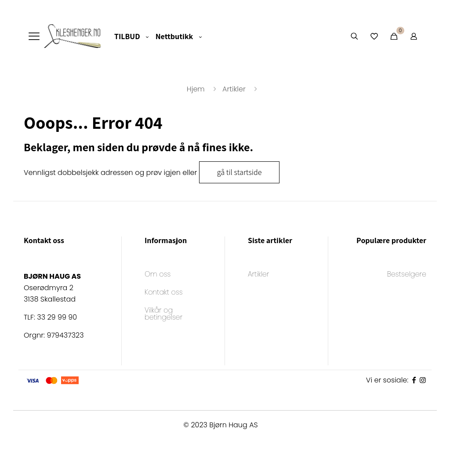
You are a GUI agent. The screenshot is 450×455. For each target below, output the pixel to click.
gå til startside (239, 172)
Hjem (196, 89)
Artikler (234, 89)
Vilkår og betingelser (163, 314)
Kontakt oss (163, 293)
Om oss (158, 275)
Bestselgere (406, 275)
